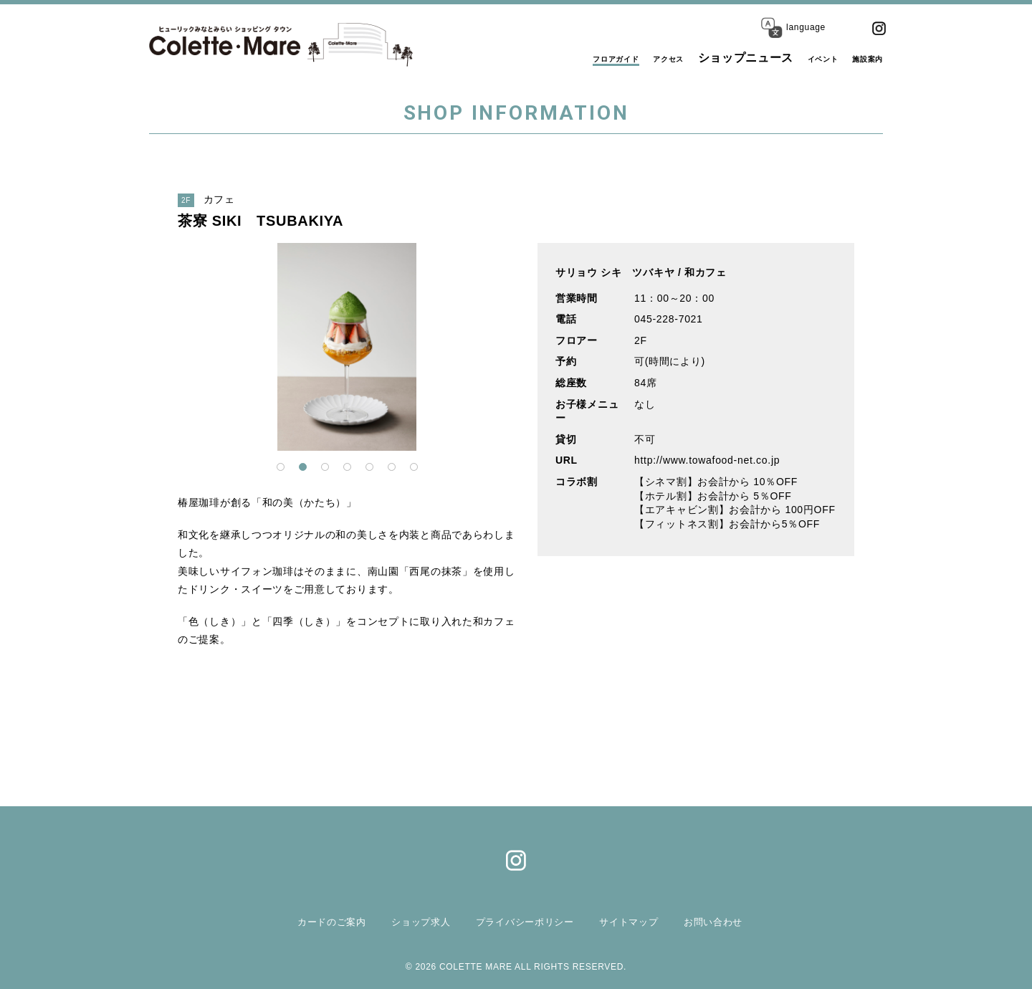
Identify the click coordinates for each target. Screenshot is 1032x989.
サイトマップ (635, 921)
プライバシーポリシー (522, 921)
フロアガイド (551, 58)
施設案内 (859, 58)
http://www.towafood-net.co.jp (707, 460)
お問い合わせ (724, 921)
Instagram (878, 28)
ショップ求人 (408, 921)
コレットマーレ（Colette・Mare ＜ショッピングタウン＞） (244, 44)
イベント (797, 58)
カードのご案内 (313, 921)
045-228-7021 (668, 319)
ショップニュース (712, 58)
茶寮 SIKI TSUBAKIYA (260, 221)
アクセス (625, 58)
